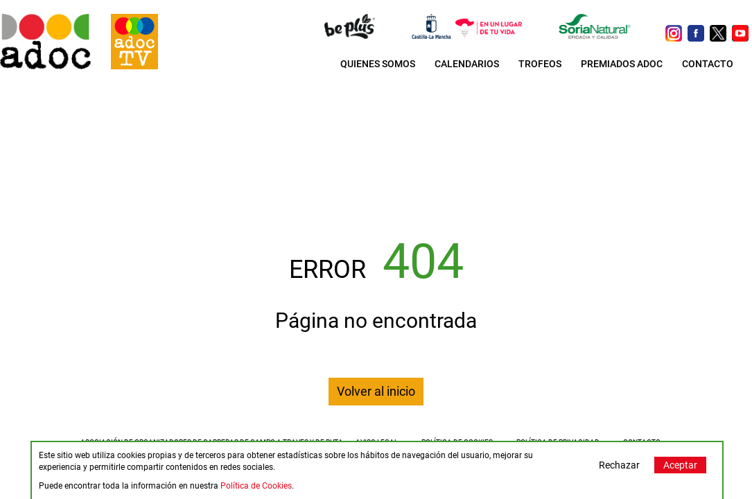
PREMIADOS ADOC (622, 63)
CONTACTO (707, 63)
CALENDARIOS (467, 63)
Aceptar (680, 465)
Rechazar (619, 465)
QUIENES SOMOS (377, 63)
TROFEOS (539, 63)
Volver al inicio (376, 391)
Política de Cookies (256, 486)
